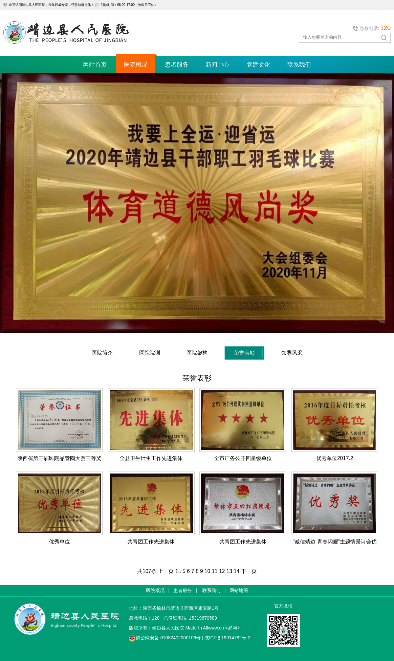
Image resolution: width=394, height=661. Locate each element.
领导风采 (291, 353)
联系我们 (299, 64)
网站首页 (95, 64)
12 (222, 571)
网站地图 (239, 590)
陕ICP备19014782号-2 (228, 637)
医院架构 (197, 353)
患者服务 (176, 64)
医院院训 (149, 353)
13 (229, 571)
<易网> (232, 627)
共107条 (147, 571)
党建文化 (258, 64)
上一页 (166, 571)
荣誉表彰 (244, 353)
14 (237, 571)
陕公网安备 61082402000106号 (168, 637)
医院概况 (135, 64)
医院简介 (102, 353)
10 (207, 571)
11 (215, 571)
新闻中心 (217, 64)
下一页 (249, 571)
